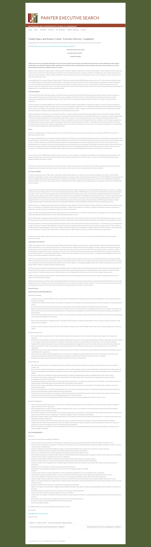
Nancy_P (33, 523)
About (36, 30)
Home (30, 30)
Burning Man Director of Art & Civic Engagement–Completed (104, 527)
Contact (84, 30)
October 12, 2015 (41, 523)
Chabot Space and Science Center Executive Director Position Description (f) (54, 46)
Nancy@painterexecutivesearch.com (38, 513)
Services (51, 30)
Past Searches (60, 30)
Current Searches (73, 30)
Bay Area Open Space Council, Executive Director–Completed (46, 527)
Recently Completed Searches (64, 523)
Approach (43, 30)
